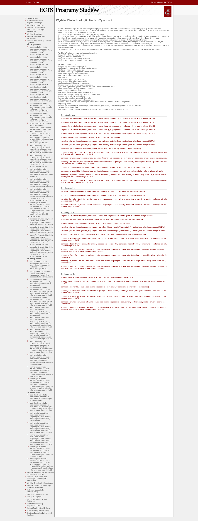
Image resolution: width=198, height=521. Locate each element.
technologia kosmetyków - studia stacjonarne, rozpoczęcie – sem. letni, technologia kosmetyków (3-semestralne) (40, 311)
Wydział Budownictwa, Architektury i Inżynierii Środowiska (40, 473)
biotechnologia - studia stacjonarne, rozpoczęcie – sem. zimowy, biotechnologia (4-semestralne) (41, 397)
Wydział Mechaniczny (35, 25)
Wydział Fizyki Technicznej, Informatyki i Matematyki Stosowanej (37, 478)
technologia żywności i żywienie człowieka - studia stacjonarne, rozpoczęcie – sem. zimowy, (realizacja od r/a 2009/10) (41, 172)
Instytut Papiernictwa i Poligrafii (39, 508)
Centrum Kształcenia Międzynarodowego (35, 22)
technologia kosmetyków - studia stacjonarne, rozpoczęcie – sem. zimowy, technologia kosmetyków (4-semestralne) (40, 416)
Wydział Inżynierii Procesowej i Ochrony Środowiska (39, 486)
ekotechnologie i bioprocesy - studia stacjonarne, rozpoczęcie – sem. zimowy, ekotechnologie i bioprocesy (41, 126)
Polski (29, 2)
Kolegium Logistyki (34, 497)
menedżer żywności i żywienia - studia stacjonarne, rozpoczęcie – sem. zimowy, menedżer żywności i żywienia (41, 221)
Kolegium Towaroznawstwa (37, 494)
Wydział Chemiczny (34, 34)
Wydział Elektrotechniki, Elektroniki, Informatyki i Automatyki (36, 29)
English (36, 2)
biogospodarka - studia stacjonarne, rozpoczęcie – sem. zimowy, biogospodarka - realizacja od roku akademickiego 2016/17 (41, 50)
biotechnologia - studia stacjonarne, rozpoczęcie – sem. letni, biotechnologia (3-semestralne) (41, 282)
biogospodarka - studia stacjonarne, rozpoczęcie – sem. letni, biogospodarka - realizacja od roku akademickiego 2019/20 (40, 265)
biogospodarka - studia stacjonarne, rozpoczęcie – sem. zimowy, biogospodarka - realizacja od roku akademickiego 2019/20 (41, 71)
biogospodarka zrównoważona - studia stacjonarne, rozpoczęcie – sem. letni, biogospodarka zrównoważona (41, 274)
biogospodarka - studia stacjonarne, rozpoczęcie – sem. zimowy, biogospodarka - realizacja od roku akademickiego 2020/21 (41, 81)
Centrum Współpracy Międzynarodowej (35, 504)
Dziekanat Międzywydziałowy (38, 510)
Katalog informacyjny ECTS (161, 2)
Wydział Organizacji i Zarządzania (40, 483)
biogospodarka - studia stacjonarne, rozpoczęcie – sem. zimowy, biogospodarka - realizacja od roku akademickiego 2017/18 (41, 60)
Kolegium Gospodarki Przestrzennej (35, 491)
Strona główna (32, 18)
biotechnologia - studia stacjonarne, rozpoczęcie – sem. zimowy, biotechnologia (41, 99)
